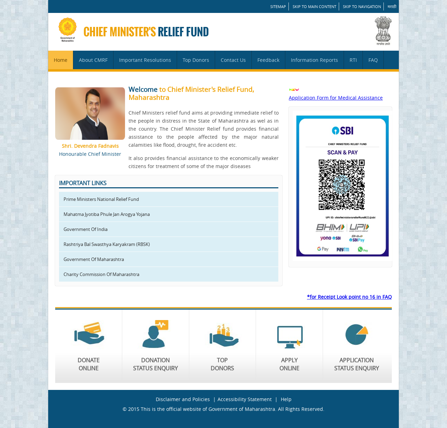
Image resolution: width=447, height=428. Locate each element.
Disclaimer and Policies (183, 399)
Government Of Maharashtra (94, 259)
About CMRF (93, 60)
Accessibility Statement (245, 399)
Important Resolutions (145, 60)
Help (286, 399)
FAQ (373, 60)
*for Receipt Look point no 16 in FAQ (349, 296)
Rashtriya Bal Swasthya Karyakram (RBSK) (107, 244)
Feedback (268, 60)
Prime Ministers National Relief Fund (101, 199)
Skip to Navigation (362, 6)
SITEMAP (278, 6)
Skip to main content (314, 6)
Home (60, 60)
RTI (353, 60)
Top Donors (196, 60)
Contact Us (233, 60)
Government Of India (86, 229)
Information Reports (314, 60)
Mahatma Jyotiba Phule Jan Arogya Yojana (107, 214)
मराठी (392, 6)
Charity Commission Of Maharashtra (101, 274)
